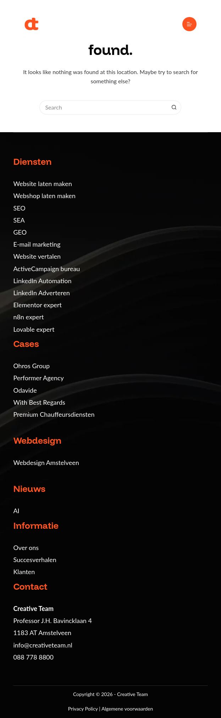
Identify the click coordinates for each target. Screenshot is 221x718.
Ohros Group (31, 366)
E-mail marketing (36, 244)
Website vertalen (37, 256)
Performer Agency (38, 378)
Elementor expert (37, 305)
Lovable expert (33, 329)
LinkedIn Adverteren (41, 293)
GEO (20, 232)
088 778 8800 (33, 657)
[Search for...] (103, 107)
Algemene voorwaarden (127, 709)
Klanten (24, 572)
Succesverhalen (34, 559)
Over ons (26, 547)
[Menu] (189, 24)
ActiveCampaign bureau (46, 269)
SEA (18, 220)
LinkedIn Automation (42, 281)
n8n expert (28, 317)
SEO (19, 208)
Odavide (25, 390)
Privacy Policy (83, 709)
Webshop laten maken (44, 196)
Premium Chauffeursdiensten (53, 414)
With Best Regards (39, 402)
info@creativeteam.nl (42, 645)
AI (16, 511)
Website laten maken (42, 183)
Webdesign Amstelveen (46, 462)
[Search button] (174, 107)
